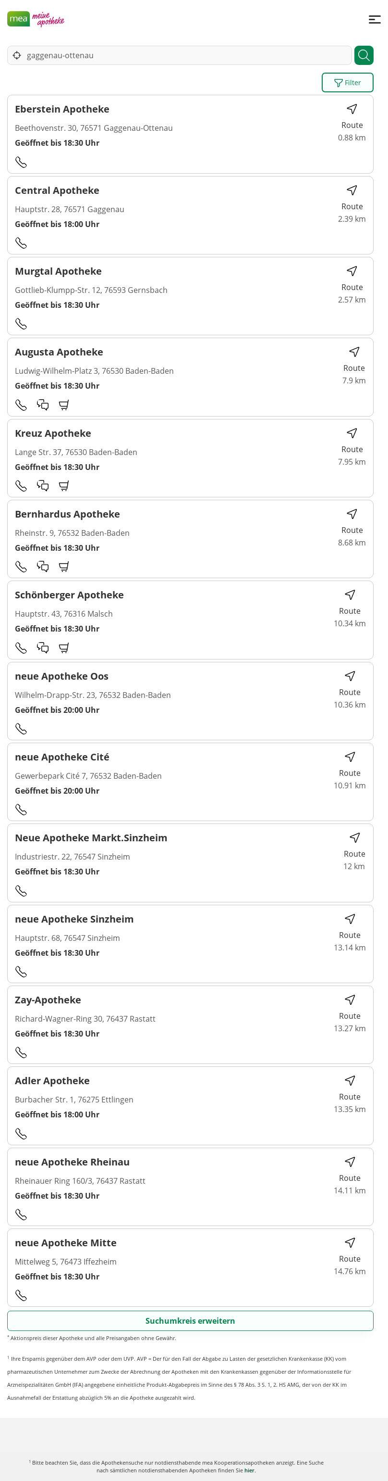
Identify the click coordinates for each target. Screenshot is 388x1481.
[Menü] (375, 19)
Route (352, 116)
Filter (347, 83)
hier (249, 1470)
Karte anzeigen (194, 1466)
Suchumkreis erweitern (190, 1321)
